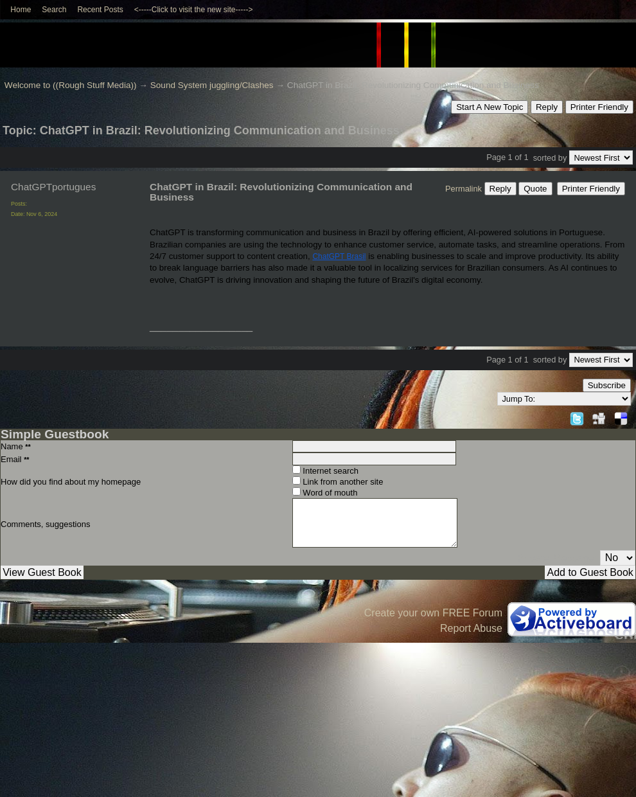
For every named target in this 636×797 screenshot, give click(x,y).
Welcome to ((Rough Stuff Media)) (70, 85)
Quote (535, 188)
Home (20, 9)
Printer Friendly (599, 107)
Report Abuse (471, 628)
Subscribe (607, 385)
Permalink (463, 188)
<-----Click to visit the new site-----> (193, 9)
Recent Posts (100, 9)
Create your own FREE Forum (433, 612)
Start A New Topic (489, 107)
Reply (547, 107)
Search (54, 9)
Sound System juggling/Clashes (212, 85)
